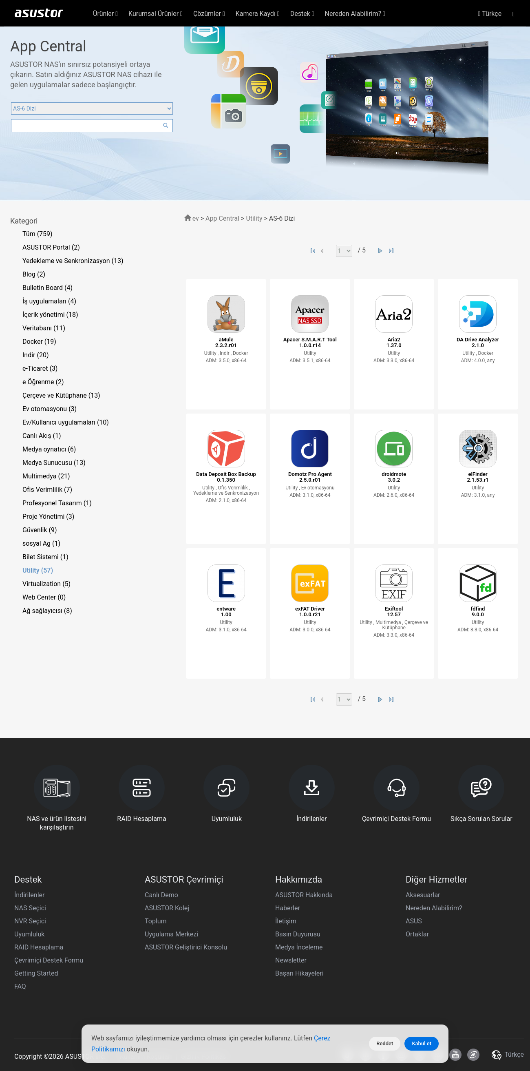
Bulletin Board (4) (47, 288)
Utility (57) (37, 570)
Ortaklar (417, 934)
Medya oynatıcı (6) (49, 449)
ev (191, 218)
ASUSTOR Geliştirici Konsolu (186, 947)
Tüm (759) (37, 234)
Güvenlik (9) (39, 530)
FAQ (20, 986)
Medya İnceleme (299, 947)
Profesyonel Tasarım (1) (57, 503)
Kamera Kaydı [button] (258, 14)
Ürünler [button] (105, 14)
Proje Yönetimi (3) (48, 516)
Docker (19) (39, 341)
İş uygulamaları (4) (49, 301)
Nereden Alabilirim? (434, 908)
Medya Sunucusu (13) (54, 463)
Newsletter (291, 960)
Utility (254, 218)
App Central (222, 218)
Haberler (287, 908)
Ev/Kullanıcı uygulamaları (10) (65, 422)
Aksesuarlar (423, 895)
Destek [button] (302, 14)
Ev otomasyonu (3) (49, 409)
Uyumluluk (29, 934)
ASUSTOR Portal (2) (51, 247)
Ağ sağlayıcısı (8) (47, 611)
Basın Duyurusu (297, 934)
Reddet (384, 1043)
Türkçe (489, 14)
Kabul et (421, 1043)
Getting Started (36, 973)
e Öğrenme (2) (43, 382)
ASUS (414, 921)
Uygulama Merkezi (171, 934)
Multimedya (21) (46, 476)
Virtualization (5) (46, 584)
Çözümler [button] (209, 14)
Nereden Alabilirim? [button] (355, 14)
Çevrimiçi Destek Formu (48, 960)
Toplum (156, 921)
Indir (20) (35, 355)
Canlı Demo (161, 895)
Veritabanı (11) (43, 328)
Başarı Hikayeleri (299, 973)
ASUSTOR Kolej (167, 908)
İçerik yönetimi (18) (50, 315)
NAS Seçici (30, 908)
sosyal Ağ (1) (41, 543)
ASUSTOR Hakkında (304, 895)
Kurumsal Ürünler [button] (155, 14)
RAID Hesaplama (38, 947)
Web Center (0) (44, 597)
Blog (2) (33, 274)
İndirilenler (29, 895)
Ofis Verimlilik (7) (47, 489)
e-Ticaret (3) (39, 368)
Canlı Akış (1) (41, 436)
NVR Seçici (30, 921)
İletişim (285, 921)
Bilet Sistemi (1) (45, 557)
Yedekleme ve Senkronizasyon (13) (73, 261)
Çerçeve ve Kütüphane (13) (61, 395)
